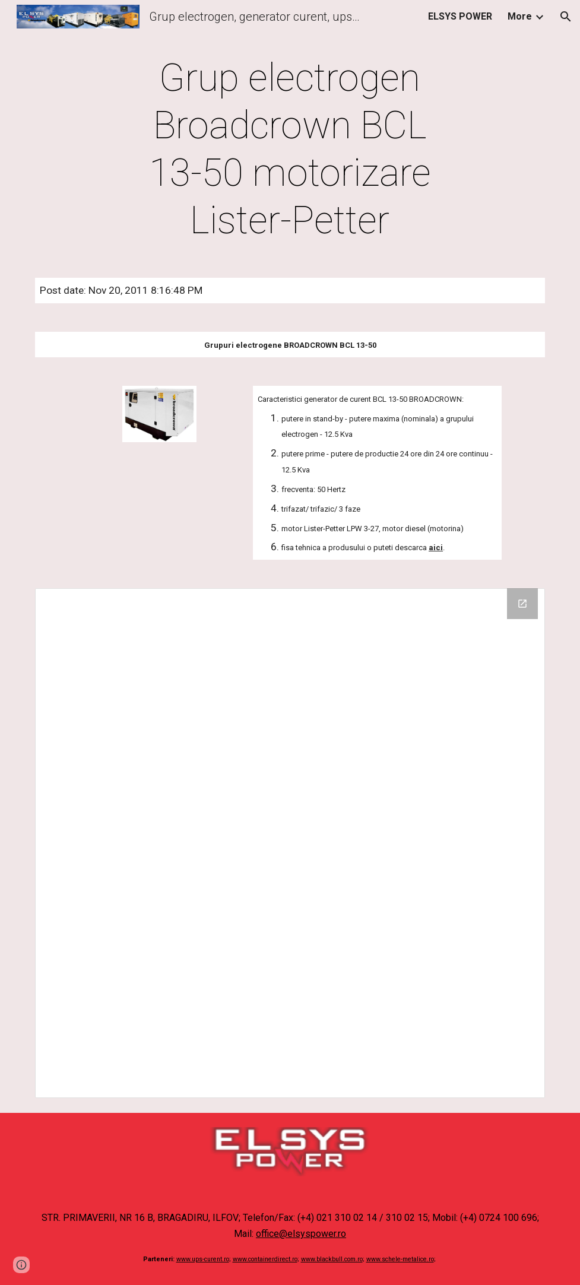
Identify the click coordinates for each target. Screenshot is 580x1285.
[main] (290, 149)
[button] (566, 16)
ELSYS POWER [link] (460, 16)
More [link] (520, 16)
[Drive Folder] (290, 843)
